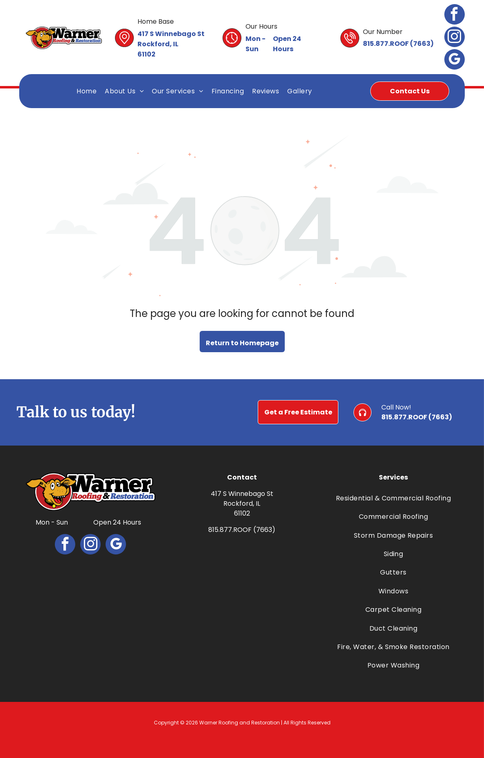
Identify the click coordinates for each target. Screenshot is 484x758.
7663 (421, 43)
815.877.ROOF (386, 43)
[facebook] (454, 15)
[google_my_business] (454, 60)
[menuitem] (86, 91)
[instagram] (454, 38)
